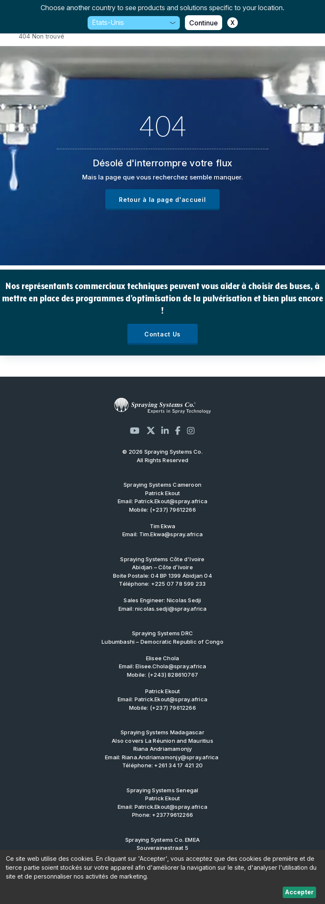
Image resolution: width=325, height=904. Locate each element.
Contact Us (162, 334)
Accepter (299, 892)
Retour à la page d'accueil (162, 199)
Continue (203, 23)
